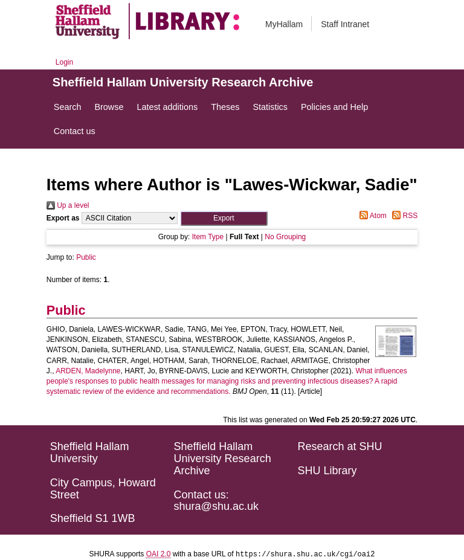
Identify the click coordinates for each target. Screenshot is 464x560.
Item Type (208, 237)
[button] (224, 218)
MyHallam (284, 24)
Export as (63, 218)
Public (86, 257)
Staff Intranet (345, 24)
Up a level (68, 205)
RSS (402, 215)
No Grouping (285, 237)
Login (64, 62)
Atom (371, 215)
